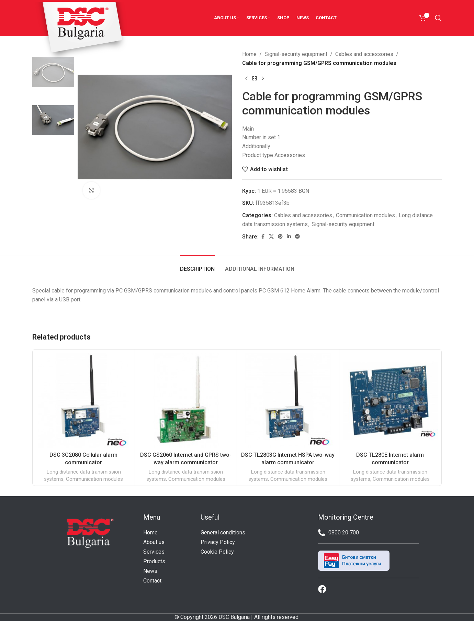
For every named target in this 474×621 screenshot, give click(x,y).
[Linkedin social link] (289, 236)
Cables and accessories (364, 54)
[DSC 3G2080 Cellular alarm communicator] (83, 400)
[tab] (197, 265)
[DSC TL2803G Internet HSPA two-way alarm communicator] (288, 400)
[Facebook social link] (263, 236)
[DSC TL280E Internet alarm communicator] (390, 400)
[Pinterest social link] (280, 236)
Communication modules (365, 215)
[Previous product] (246, 78)
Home (249, 54)
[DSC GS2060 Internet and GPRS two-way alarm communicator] (186, 400)
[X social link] (271, 236)
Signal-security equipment (295, 54)
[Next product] (263, 78)
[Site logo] (81, 32)
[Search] (438, 18)
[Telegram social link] (297, 236)
